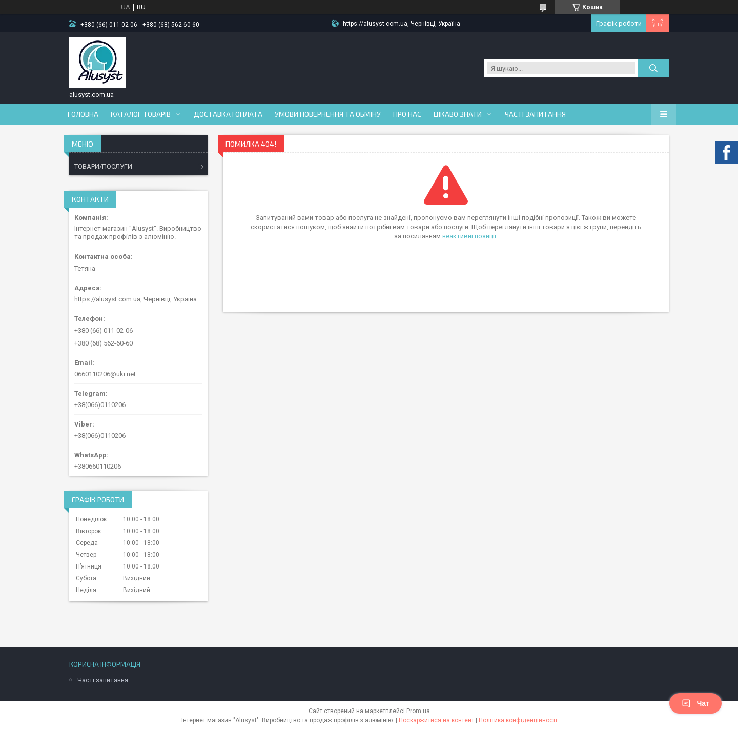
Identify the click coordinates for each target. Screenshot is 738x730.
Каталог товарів (141, 114)
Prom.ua (418, 711)
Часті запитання (535, 114)
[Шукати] (653, 68)
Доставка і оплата (228, 114)
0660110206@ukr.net (105, 374)
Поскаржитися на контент (436, 720)
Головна (83, 114)
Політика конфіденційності (518, 720)
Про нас (407, 114)
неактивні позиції (469, 236)
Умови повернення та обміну (328, 114)
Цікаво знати (458, 114)
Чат (695, 703)
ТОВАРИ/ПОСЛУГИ (103, 166)
